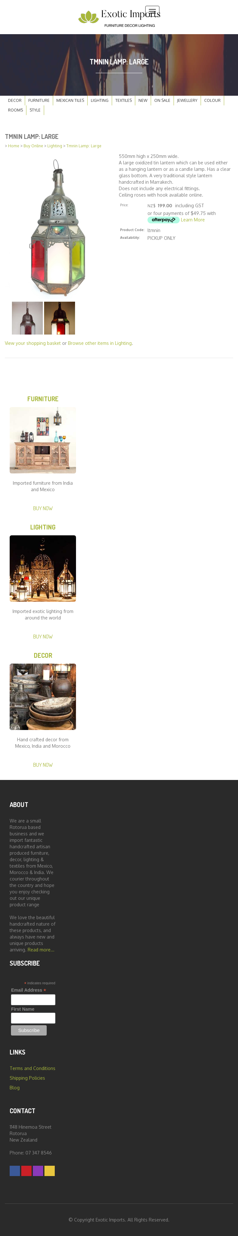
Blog (15, 1087)
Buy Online (33, 145)
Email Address (28, 990)
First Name (22, 1009)
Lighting (100, 100)
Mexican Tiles (70, 100)
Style (35, 110)
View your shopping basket (33, 343)
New (143, 100)
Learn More (193, 219)
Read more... (41, 949)
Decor (15, 100)
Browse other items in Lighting (100, 343)
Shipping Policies (27, 1078)
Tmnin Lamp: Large (83, 145)
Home (13, 145)
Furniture (39, 100)
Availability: (130, 237)
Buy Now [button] (43, 508)
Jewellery (187, 100)
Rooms (15, 110)
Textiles (123, 100)
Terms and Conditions (32, 1068)
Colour (212, 100)
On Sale (162, 100)
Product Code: (132, 230)
